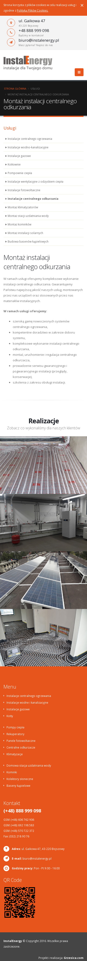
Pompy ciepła (15, 727)
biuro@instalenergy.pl (39, 40)
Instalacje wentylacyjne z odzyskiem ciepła (35, 181)
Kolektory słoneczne (19, 779)
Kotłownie (14, 164)
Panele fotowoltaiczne (20, 741)
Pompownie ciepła (20, 173)
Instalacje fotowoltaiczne (24, 190)
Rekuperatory (15, 734)
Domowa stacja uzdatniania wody (28, 765)
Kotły (9, 716)
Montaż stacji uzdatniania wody (28, 216)
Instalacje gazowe (19, 156)
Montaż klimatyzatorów (23, 207)
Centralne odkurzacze (20, 747)
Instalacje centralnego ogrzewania (30, 138)
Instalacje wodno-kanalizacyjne (28, 147)
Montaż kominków (19, 224)
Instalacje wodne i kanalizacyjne (27, 702)
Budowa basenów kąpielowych (28, 241)
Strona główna (15, 88)
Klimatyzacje (14, 754)
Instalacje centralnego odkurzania (33, 198)
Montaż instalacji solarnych (25, 233)
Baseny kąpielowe (18, 785)
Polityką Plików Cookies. (32, 10)
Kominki (11, 772)
